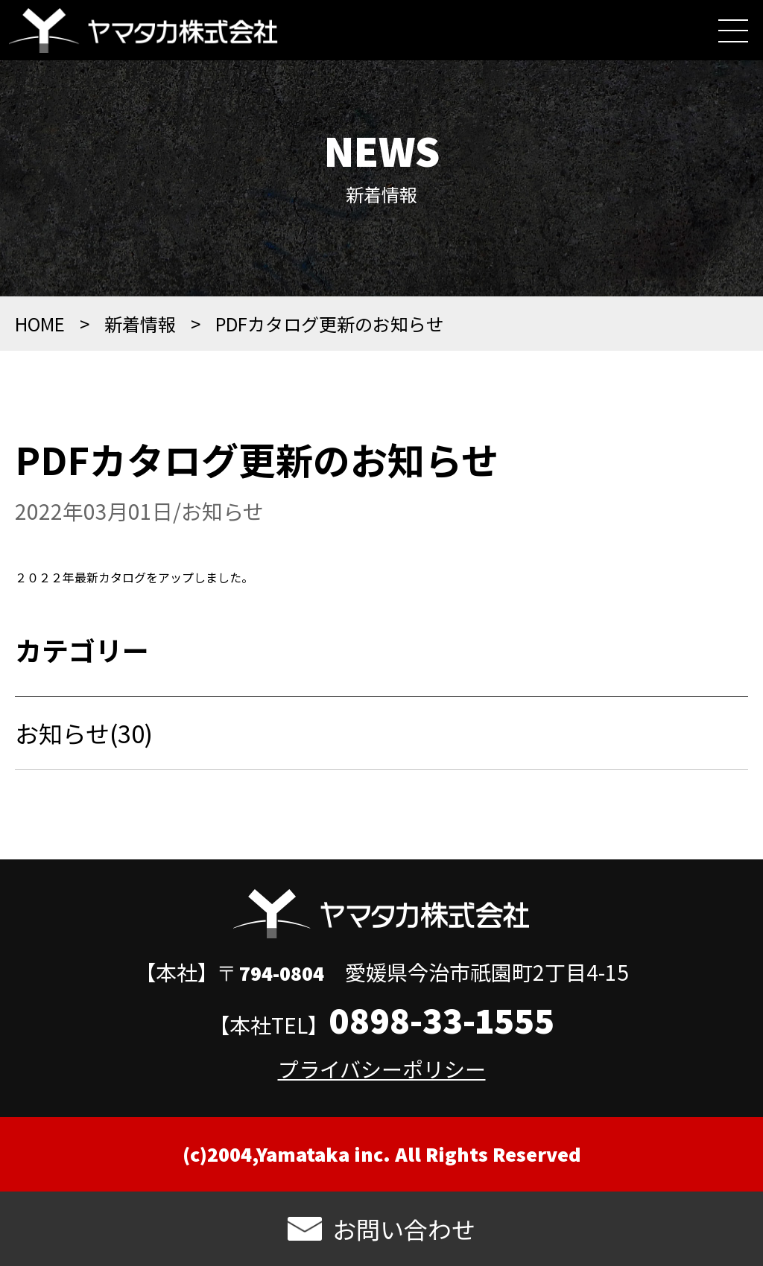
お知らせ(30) (84, 748)
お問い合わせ (403, 1229)
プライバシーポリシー (382, 1069)
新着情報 (140, 338)
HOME (40, 338)
